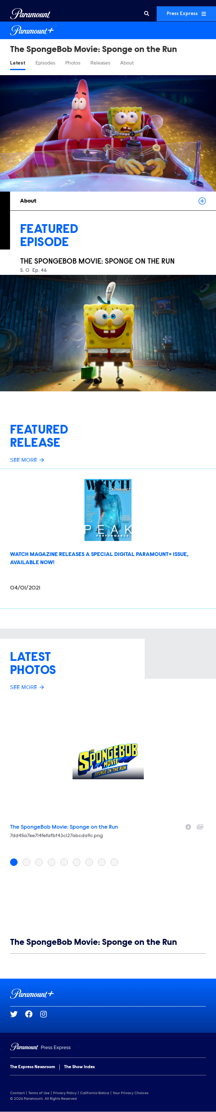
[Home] (108, 1048)
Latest (17, 63)
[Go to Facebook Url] (32, 1014)
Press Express (186, 13)
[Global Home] (30, 13)
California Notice (94, 1093)
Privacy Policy (65, 1093)
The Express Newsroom (32, 1067)
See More (27, 459)
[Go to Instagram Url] (47, 1014)
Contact (17, 1093)
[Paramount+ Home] (108, 30)
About (127, 63)
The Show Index (79, 1067)
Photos (72, 63)
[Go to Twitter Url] (17, 1014)
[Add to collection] (200, 826)
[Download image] (188, 826)
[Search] (146, 13)
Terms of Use (39, 1093)
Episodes (45, 63)
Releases (100, 63)
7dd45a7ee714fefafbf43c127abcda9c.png (56, 835)
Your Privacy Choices (130, 1093)
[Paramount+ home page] (108, 994)
